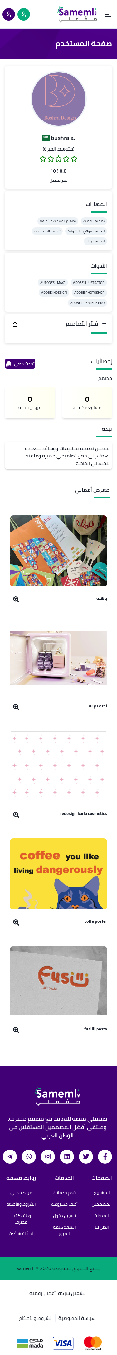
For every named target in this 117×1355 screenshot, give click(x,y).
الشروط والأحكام (21, 1204)
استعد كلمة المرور (64, 1230)
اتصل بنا (102, 1227)
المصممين (102, 1204)
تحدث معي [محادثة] (20, 364)
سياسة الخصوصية (76, 1318)
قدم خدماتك (64, 1193)
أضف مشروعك (64, 1204)
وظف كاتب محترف (21, 1219)
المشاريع (102, 1193)
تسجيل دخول (64, 1216)
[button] (59, 99)
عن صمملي (21, 1193)
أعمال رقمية (42, 1293)
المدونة (102, 1216)
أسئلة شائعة (21, 1234)
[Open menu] (108, 14)
